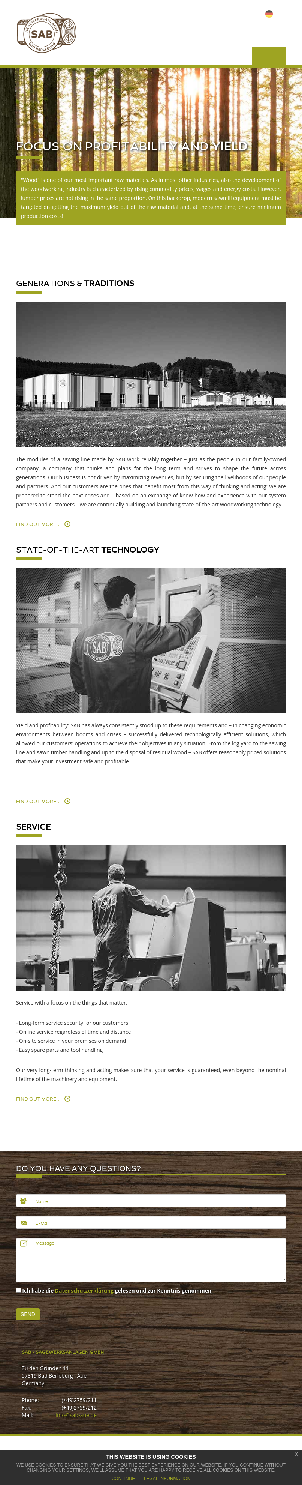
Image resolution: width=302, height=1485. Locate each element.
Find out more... (38, 524)
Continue (123, 1478)
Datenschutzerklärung (84, 1290)
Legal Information (167, 1478)
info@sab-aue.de (76, 1415)
